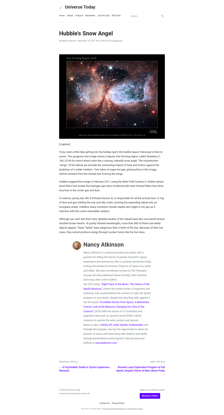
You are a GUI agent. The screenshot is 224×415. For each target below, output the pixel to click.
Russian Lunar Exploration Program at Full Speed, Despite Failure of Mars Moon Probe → (140, 371)
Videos (70, 16)
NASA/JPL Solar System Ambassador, (122, 325)
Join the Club (104, 16)
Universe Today (77, 7)
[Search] (162, 16)
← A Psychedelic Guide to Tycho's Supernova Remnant (84, 369)
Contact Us (104, 403)
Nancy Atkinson (69, 41)
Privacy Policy (118, 403)
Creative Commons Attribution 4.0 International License (122, 409)
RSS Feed (116, 16)
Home (62, 16)
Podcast (79, 16)
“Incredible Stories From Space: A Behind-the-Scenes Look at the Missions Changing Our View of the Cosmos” (116, 307)
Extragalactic (117, 41)
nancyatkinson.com (106, 343)
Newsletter (90, 16)
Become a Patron (150, 396)
